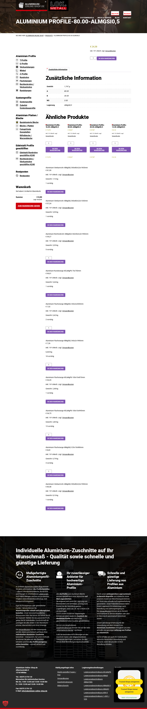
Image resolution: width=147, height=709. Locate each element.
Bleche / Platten (27, 126)
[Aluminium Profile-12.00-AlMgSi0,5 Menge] (115, 143)
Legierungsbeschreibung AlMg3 (96, 676)
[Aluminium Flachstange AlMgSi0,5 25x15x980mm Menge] (49, 471)
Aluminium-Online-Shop (33, 587)
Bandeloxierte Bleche (29, 122)
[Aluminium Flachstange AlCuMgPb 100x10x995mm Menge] (49, 435)
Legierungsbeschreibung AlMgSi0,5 (97, 686)
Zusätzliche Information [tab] (58, 69)
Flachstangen (26, 81)
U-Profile (24, 64)
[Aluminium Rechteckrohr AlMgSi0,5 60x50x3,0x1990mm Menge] (49, 258)
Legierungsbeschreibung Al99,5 (96, 693)
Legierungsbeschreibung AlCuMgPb (97, 672)
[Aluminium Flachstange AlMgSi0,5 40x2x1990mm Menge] (49, 365)
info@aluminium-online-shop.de (34, 691)
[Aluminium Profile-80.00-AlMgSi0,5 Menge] (93, 58)
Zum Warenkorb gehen (29, 206)
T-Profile (23, 60)
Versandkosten (110, 51)
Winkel (23, 70)
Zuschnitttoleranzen (64, 628)
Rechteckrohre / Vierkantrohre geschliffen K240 (27, 162)
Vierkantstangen (27, 67)
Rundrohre (24, 77)
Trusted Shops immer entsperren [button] (129, 690)
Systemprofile (26, 102)
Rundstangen (25, 90)
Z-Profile (24, 74)
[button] (5, 703)
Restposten (25, 176)
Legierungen (43, 594)
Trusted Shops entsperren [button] (129, 682)
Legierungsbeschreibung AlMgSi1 (96, 689)
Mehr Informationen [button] (129, 697)
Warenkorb (127, 13)
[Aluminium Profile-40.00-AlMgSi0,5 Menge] (93, 143)
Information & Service (65, 630)
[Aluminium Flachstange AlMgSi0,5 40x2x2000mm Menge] (49, 328)
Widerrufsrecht (63, 686)
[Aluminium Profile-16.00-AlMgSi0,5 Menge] (49, 143)
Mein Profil (115, 13)
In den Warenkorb (107, 58)
